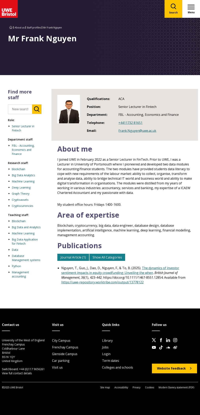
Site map (105, 387)
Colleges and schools (117, 367)
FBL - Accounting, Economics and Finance (23, 150)
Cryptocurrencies (22, 206)
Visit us (57, 367)
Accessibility (121, 387)
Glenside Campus (64, 354)
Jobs (105, 347)
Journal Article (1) (73, 257)
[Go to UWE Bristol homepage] (10, 27)
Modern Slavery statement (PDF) (176, 387)
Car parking (61, 360)
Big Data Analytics (23, 175)
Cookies (149, 387)
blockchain (18, 169)
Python (16, 266)
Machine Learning (23, 181)
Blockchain (19, 221)
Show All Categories (107, 257)
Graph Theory (20, 193)
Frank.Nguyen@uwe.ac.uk (137, 130)
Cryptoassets (20, 200)
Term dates (110, 360)
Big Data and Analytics (26, 227)
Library (107, 340)
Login (106, 354)
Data (15, 250)
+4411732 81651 (130, 123)
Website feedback (171, 368)
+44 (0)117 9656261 (32, 369)
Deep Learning (21, 187)
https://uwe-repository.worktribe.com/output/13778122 (102, 282)
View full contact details (17, 373)
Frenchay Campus (65, 347)
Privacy (136, 387)
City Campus (61, 340)
